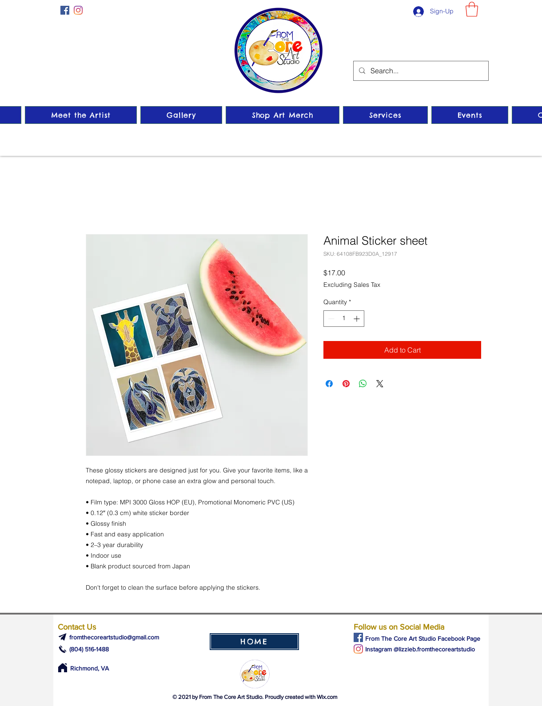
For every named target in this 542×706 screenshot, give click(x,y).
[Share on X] (380, 383)
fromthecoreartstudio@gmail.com (114, 637)
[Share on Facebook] (329, 383)
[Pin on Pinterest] (346, 383)
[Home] (62, 667)
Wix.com (327, 697)
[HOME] (254, 641)
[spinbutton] (344, 318)
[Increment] (357, 318)
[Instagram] (78, 10)
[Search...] (420, 70)
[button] (472, 9)
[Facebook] (64, 10)
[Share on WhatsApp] (363, 383)
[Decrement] (330, 318)
